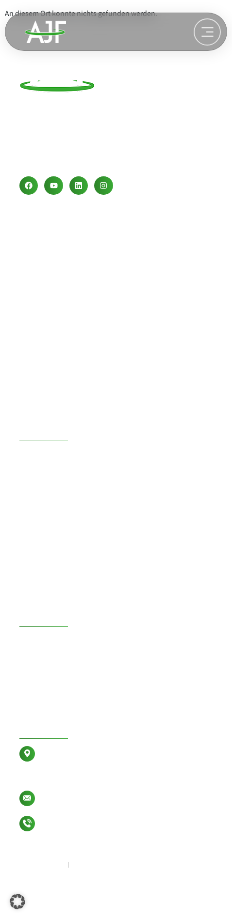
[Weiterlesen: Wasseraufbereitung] (207, 32)
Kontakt (39, 726)
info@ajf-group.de (70, 798)
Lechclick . (36, 905)
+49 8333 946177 (71, 823)
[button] (17, 901)
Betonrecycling (58, 604)
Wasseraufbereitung (69, 418)
